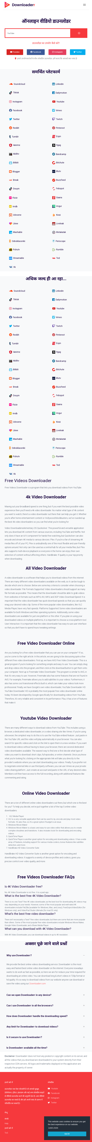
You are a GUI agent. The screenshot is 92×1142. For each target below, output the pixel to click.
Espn (56, 136)
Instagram (15, 101)
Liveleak (58, 223)
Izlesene (15, 215)
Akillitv (14, 154)
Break (13, 180)
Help (6, 1123)
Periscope (58, 241)
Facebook (15, 110)
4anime (14, 145)
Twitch (57, 119)
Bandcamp (59, 154)
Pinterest (58, 127)
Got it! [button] (67, 1134)
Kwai (56, 215)
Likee (13, 223)
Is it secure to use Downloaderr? (24, 1037)
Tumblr (14, 136)
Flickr (13, 197)
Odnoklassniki (17, 241)
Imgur (57, 206)
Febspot (58, 188)
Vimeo (57, 110)
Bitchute (58, 162)
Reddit (14, 127)
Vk (12, 267)
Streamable (16, 258)
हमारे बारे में (9, 1128)
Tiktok (14, 92)
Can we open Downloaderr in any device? (28, 995)
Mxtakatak (59, 232)
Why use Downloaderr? (19, 955)
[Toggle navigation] (84, 4)
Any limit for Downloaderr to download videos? (32, 1026)
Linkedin (58, 84)
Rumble (57, 249)
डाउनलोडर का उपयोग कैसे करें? (46, 43)
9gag (56, 145)
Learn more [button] (53, 1128)
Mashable (15, 232)
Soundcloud (17, 84)
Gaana (57, 197)
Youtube (58, 101)
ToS (6, 1133)
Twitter (14, 119)
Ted (56, 258)
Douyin (14, 188)
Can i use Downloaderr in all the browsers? (29, 1005)
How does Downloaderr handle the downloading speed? (37, 1016)
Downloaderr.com (37, 983)
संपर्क (7, 1119)
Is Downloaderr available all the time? (26, 1047)
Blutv (56, 171)
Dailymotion (59, 92)
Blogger (14, 171)
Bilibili (13, 162)
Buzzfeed (59, 180)
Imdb (13, 206)
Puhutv (14, 249)
